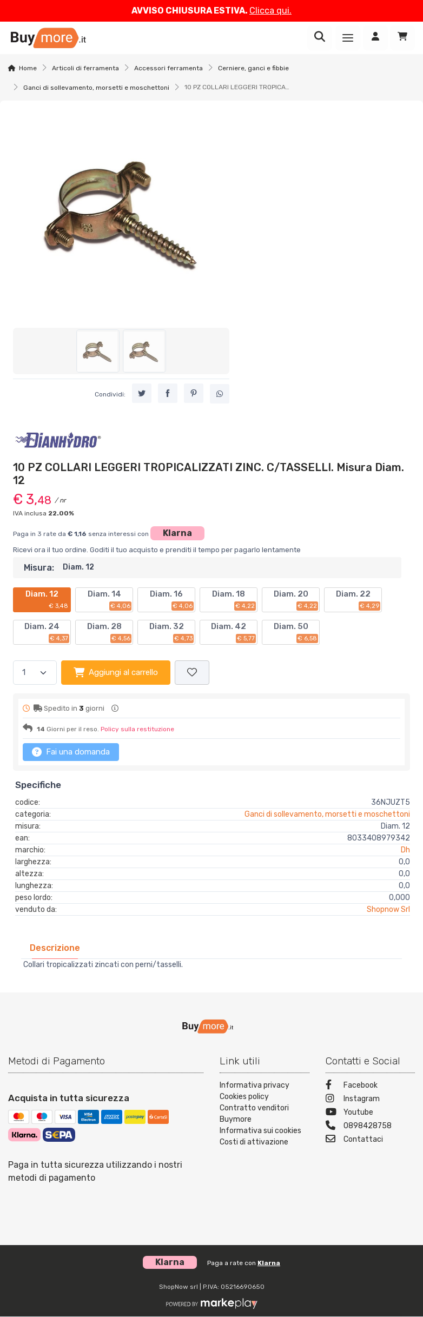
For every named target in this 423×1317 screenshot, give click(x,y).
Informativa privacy (254, 1085)
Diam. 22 (358, 600)
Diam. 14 (110, 600)
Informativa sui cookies (260, 1130)
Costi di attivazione (254, 1142)
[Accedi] (375, 37)
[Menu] (348, 38)
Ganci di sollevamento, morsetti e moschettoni (96, 87)
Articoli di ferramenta (85, 68)
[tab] (55, 947)
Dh (405, 850)
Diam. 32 (171, 632)
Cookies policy (244, 1096)
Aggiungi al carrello (116, 672)
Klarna (177, 533)
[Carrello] (402, 37)
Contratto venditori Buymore (254, 1113)
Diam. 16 (172, 600)
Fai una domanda (71, 752)
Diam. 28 (109, 632)
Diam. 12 (47, 600)
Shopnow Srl (388, 909)
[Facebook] (370, 1086)
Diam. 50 (296, 632)
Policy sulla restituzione (137, 729)
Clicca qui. (270, 10)
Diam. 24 (46, 632)
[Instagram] (370, 1100)
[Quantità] (35, 672)
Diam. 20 (296, 600)
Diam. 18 (234, 600)
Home (28, 68)
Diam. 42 (233, 632)
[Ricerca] (320, 38)
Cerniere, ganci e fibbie (253, 68)
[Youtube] (370, 1113)
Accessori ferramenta (168, 68)
